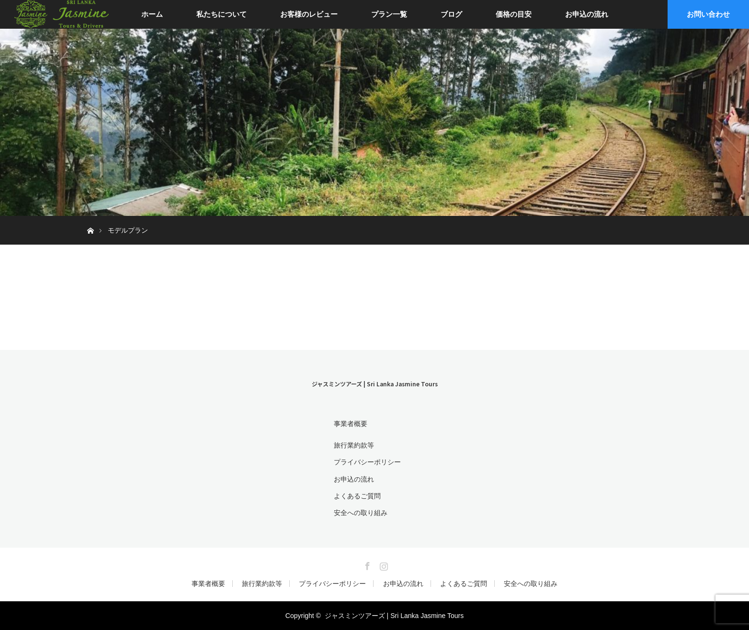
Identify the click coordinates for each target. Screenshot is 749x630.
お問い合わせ (708, 14)
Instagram (382, 564)
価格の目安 (514, 14)
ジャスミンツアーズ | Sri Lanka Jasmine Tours (375, 384)
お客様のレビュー (309, 14)
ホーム (152, 14)
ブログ (451, 14)
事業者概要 (350, 424)
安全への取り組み (360, 513)
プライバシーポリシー (367, 462)
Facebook (366, 564)
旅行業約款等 (354, 445)
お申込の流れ (586, 14)
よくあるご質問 (357, 496)
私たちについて (221, 14)
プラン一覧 (389, 14)
